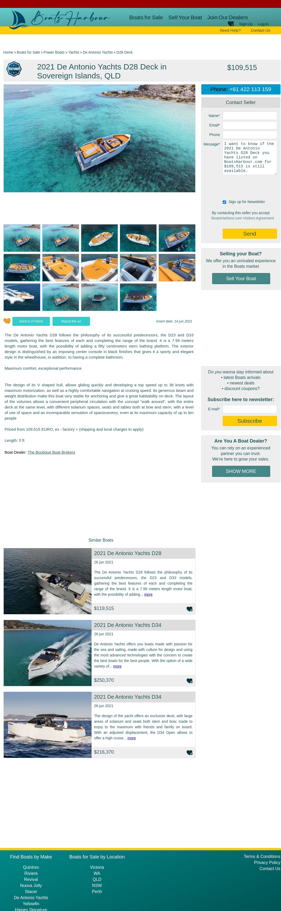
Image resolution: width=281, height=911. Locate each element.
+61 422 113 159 (250, 89)
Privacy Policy (267, 862)
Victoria (97, 867)
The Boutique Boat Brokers (51, 452)
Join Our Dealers (227, 17)
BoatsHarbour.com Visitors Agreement (242, 218)
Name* (214, 116)
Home (8, 52)
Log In (263, 24)
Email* (214, 125)
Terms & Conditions (262, 856)
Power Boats (54, 52)
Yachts (73, 52)
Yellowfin (31, 903)
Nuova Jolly (31, 885)
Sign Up (246, 24)
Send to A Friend (31, 321)
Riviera (31, 873)
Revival (31, 879)
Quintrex (31, 867)
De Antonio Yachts (98, 52)
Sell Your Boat (185, 17)
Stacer (31, 891)
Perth (97, 891)
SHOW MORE (241, 471)
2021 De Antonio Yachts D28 (127, 553)
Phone (214, 135)
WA (97, 873)
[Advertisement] (240, 328)
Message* (211, 144)
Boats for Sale (146, 17)
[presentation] (241, 186)
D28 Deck (124, 52)
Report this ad (71, 321)
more (148, 594)
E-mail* (214, 409)
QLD (97, 879)
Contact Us (260, 30)
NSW (97, 885)
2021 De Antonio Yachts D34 (127, 625)
